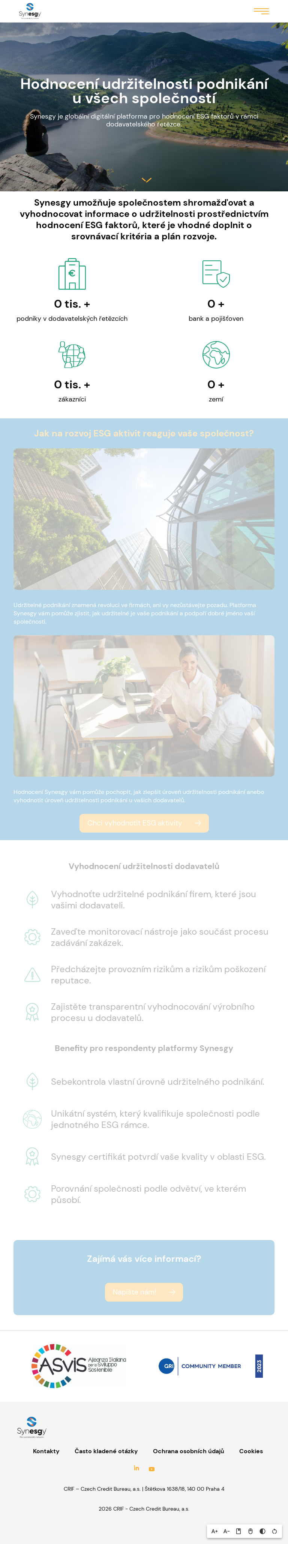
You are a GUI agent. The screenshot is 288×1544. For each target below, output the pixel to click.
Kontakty (46, 1451)
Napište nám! (134, 1292)
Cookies (251, 1451)
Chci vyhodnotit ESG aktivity (134, 823)
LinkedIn (136, 1468)
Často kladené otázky (106, 1451)
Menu (261, 11)
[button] (214, 1531)
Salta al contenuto (146, 180)
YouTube (151, 1468)
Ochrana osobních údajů (188, 1451)
